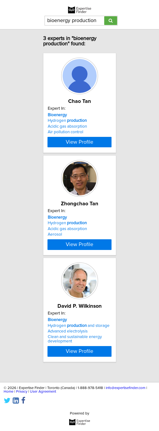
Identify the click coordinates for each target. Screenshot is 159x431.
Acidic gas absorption (67, 126)
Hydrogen (67, 120)
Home (8, 391)
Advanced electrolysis (68, 340)
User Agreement (43, 391)
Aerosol (55, 239)
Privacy (21, 391)
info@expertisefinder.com (125, 388)
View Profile (79, 146)
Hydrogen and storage (79, 334)
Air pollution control (65, 132)
